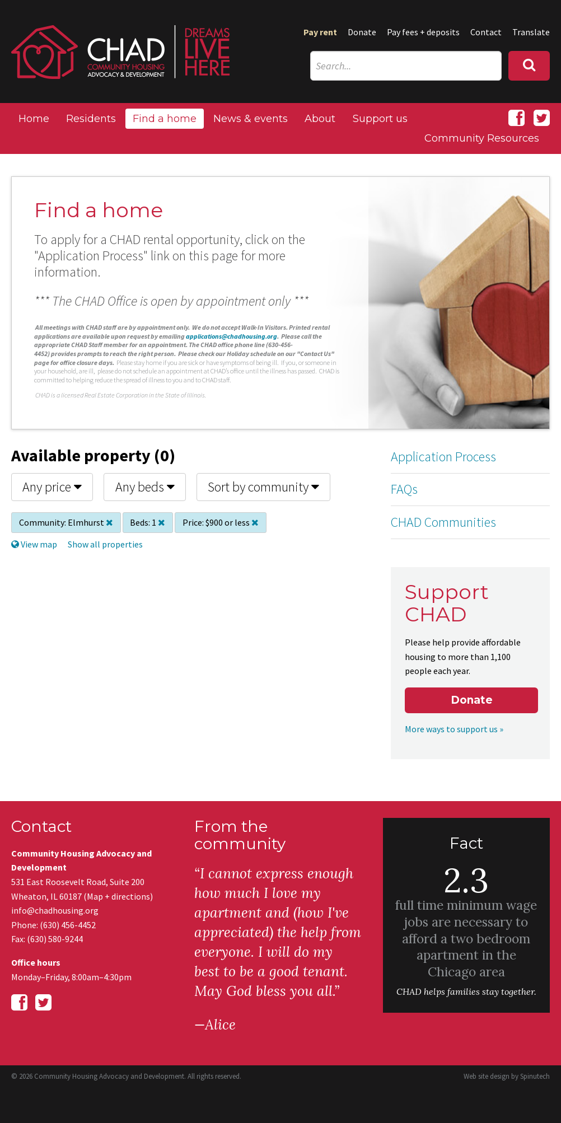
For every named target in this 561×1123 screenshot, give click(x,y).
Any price (52, 486)
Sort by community (263, 486)
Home (33, 119)
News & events (250, 119)
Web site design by (507, 1076)
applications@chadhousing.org (231, 336)
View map (34, 544)
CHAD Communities (443, 522)
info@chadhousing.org (55, 910)
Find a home (165, 119)
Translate (531, 32)
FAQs (404, 489)
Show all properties (105, 544)
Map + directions (118, 896)
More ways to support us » (454, 728)
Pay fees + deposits (423, 32)
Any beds (145, 486)
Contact (486, 32)
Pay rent (320, 32)
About (320, 119)
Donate (362, 32)
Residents (91, 119)
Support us (380, 119)
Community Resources (481, 138)
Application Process (443, 456)
